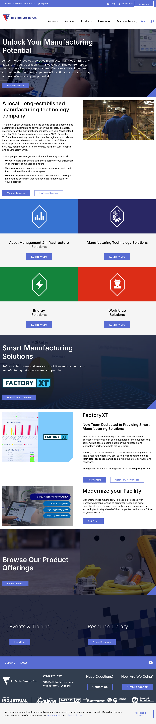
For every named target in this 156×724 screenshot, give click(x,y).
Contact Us (100, 687)
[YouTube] (150, 663)
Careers (10, 662)
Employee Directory (49, 193)
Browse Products (15, 583)
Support (43, 3)
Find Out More (94, 480)
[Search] (147, 21)
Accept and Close (140, 714)
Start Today (93, 521)
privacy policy (55, 715)
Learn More (39, 256)
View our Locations (16, 193)
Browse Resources (102, 642)
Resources (104, 21)
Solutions (53, 21)
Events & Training (126, 21)
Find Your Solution (15, 85)
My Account (125, 3)
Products (86, 21)
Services (70, 21)
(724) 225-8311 (52, 676)
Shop (111, 3)
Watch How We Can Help (127, 480)
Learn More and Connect (19, 397)
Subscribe (144, 4)
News (24, 662)
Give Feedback (137, 687)
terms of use (75, 715)
